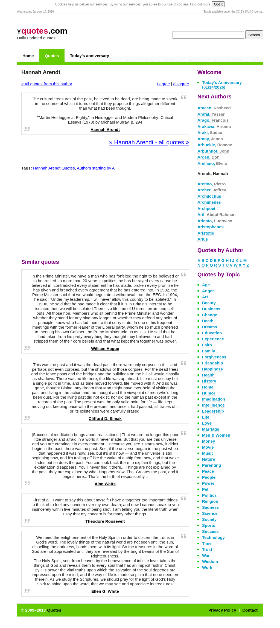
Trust (207, 549)
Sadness (210, 507)
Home (28, 55)
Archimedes (209, 202)
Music (208, 453)
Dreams (209, 327)
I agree (163, 83)
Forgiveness (214, 357)
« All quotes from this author (46, 83)
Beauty (209, 302)
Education (212, 333)
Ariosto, (214, 220)
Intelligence (213, 405)
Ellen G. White (105, 591)
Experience (213, 339)
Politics (209, 495)
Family (208, 351)
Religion (210, 501)
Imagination (213, 399)
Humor (208, 393)
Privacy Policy (222, 610)
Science (210, 513)
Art (205, 296)
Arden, (208, 157)
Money (208, 441)
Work (207, 567)
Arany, (210, 138)
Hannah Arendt (105, 129)
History (209, 381)
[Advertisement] (105, 216)
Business (211, 308)
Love (207, 423)
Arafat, (211, 114)
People (208, 477)
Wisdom (210, 561)
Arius (202, 239)
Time (207, 543)
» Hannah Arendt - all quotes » (149, 142)
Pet (205, 489)
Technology (213, 537)
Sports (208, 525)
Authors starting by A (96, 168)
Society (209, 519)
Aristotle (205, 233)
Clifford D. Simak (105, 418)
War (206, 555)
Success (210, 531)
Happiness (212, 369)
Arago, (213, 120)
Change (209, 314)
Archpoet (206, 208)
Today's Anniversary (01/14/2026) (222, 84)
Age (206, 284)
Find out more (200, 4)
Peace (208, 471)
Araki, (209, 132)
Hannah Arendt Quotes (54, 168)
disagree (181, 83)
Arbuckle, (214, 144)
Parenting (211, 465)
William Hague (105, 348)
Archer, (211, 190)
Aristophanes (210, 226)
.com (42, 30)
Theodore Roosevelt (105, 521)
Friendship (212, 363)
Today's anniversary (89, 55)
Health (208, 375)
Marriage (210, 429)
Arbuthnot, (213, 151)
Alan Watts (105, 483)
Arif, (216, 214)
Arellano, (212, 163)
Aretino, (211, 184)
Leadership (213, 411)
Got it (218, 4)
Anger (208, 290)
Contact (250, 610)
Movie (208, 447)
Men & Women (216, 435)
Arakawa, (214, 126)
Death (208, 321)
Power (208, 483)
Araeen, (214, 108)
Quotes (52, 55)
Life (205, 417)
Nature (208, 459)
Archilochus (209, 196)
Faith (207, 345)
